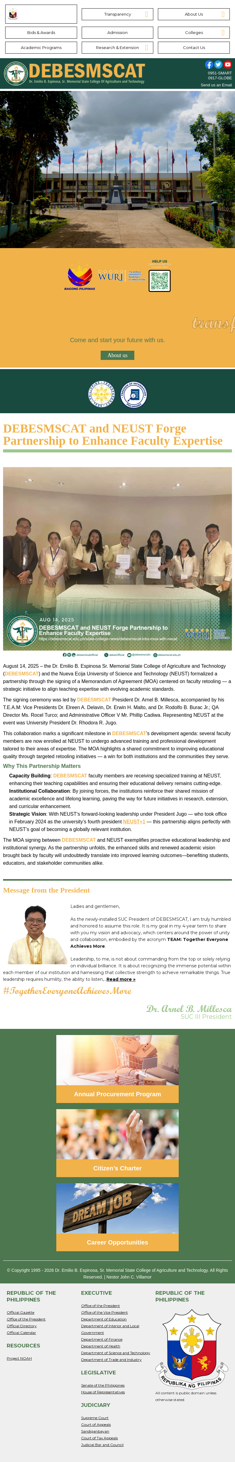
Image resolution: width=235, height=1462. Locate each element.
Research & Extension (117, 47)
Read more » (121, 979)
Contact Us (194, 47)
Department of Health (100, 1346)
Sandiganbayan (95, 1431)
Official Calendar (21, 1332)
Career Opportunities (117, 1242)
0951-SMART (220, 73)
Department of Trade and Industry (111, 1359)
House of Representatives (103, 1392)
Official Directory (22, 1326)
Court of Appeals (96, 1424)
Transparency (117, 14)
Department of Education (104, 1319)
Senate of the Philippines (103, 1385)
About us (117, 355)
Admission (117, 32)
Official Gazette (20, 1312)
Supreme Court (95, 1417)
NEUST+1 (134, 821)
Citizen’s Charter (117, 1168)
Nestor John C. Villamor (129, 1277)
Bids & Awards (41, 32)
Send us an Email (216, 85)
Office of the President (26, 1319)
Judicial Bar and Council (102, 1444)
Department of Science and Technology (115, 1353)
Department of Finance (101, 1339)
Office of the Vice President (104, 1312)
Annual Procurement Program (117, 1094)
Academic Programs (41, 47)
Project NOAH (19, 1358)
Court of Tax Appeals (99, 1438)
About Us (194, 14)
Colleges (194, 32)
